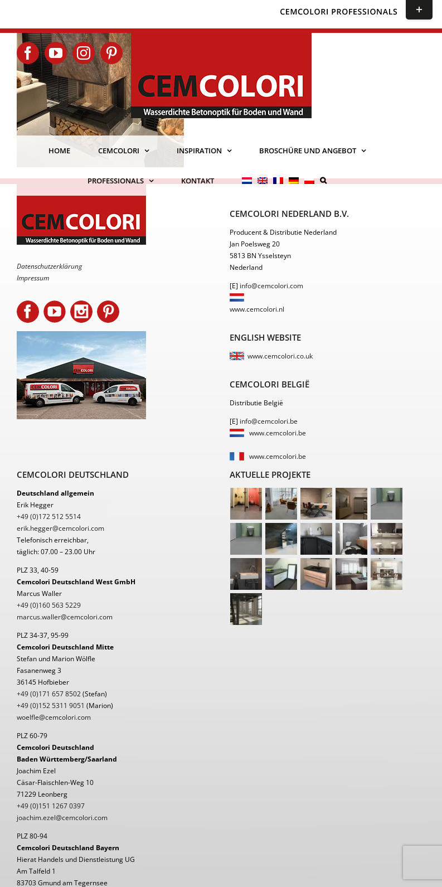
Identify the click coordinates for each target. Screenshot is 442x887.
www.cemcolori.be (277, 433)
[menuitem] (247, 181)
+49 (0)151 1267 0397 (51, 806)
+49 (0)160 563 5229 (49, 605)
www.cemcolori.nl (257, 309)
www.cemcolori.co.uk (280, 356)
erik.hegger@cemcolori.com (60, 528)
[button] (323, 181)
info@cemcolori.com (271, 285)
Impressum (33, 278)
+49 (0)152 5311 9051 (51, 705)
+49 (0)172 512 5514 (49, 516)
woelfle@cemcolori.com (54, 717)
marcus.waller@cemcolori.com (65, 617)
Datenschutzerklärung (49, 266)
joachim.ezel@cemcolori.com (62, 817)
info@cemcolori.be (269, 421)
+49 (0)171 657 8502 (49, 694)
